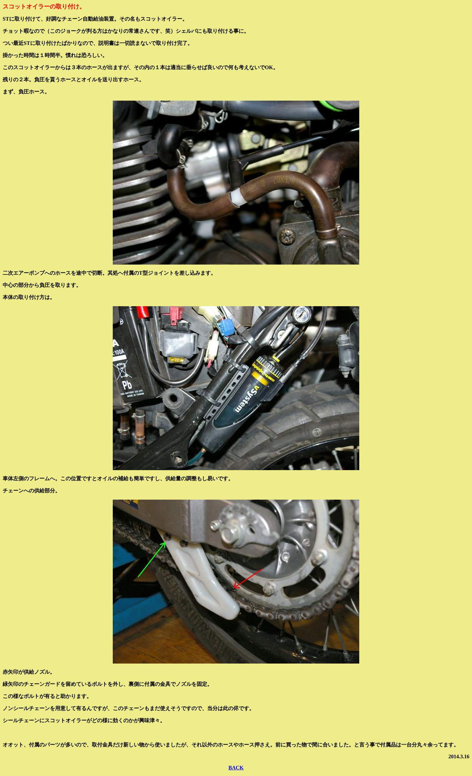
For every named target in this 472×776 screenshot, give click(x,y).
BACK (236, 767)
